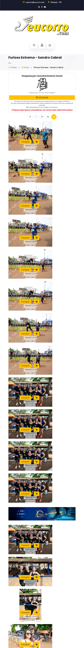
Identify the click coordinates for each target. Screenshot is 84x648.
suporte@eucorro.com (33, 2)
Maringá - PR (54, 2)
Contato (11, 619)
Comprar (19, 133)
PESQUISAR (42, 97)
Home (12, 67)
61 (54, 117)
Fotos (25, 67)
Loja (45, 580)
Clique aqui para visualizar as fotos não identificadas (42, 110)
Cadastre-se (49, 609)
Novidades (12, 614)
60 (48, 117)
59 (42, 117)
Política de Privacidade (42, 643)
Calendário (48, 575)
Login (46, 604)
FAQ (10, 609)
